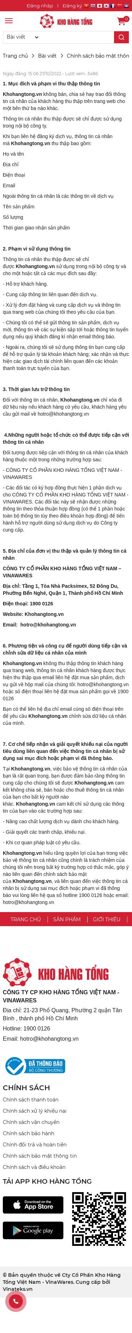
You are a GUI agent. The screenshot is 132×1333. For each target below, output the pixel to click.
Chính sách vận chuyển (31, 1122)
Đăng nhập (40, 5)
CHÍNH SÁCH (26, 1088)
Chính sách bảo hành (28, 1133)
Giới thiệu (106, 919)
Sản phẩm (67, 919)
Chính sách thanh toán (30, 1100)
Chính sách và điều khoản (34, 1167)
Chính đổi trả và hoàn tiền (35, 1145)
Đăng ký (72, 5)
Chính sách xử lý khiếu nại (35, 1111)
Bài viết (47, 56)
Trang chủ (15, 56)
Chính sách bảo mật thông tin (40, 1156)
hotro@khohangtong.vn (63, 414)
